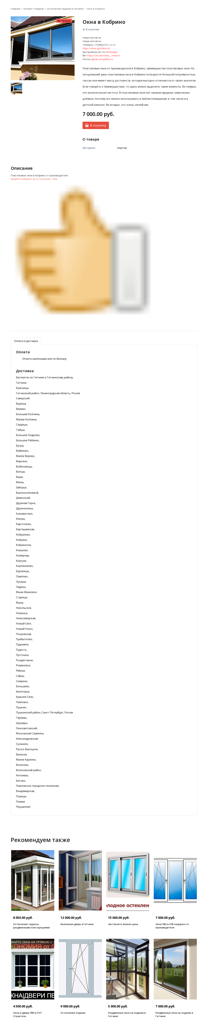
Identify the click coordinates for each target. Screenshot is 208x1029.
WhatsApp (111, 52)
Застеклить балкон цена (123, 924)
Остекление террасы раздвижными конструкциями (31, 925)
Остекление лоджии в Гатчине (65, 8)
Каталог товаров (33, 8)
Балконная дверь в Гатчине (77, 924)
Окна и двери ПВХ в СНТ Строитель (27, 1014)
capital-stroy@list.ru (101, 59)
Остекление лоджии (73, 1012)
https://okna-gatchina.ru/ (96, 48)
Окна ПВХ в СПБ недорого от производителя (172, 925)
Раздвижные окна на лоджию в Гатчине (127, 1014)
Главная (15, 8)
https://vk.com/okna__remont (103, 55)
